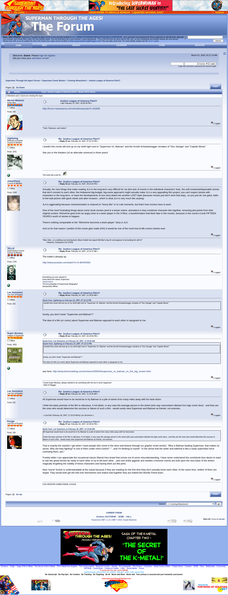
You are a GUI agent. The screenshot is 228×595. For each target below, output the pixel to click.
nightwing (12, 138)
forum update (153, 41)
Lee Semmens (15, 292)
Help (44, 45)
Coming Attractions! (77, 80)
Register (199, 45)
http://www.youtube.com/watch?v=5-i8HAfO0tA (67, 262)
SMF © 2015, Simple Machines (124, 520)
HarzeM (221, 519)
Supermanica (48, 282)
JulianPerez (13, 181)
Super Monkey (15, 333)
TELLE (10, 248)
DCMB (121, 517)
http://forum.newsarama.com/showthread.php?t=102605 (71, 108)
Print (215, 87)
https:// (97, 37)
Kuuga (10, 421)
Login (162, 45)
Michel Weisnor (15, 100)
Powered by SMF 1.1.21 (100, 520)
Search (76, 45)
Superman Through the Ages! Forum (23, 80)
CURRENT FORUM (114, 513)
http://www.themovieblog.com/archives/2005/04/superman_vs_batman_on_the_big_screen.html (102, 371)
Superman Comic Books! (53, 80)
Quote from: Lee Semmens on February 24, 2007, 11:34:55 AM (69, 341)
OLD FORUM (110, 517)
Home (18, 45)
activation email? (40, 58)
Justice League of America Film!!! (104, 80)
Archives (100, 517)
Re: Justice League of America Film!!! (79, 139)
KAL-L (129, 517)
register (51, 55)
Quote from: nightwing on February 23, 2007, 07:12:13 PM (67, 300)
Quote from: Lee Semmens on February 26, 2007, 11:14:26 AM (69, 429)
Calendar (121, 45)
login (41, 55)
